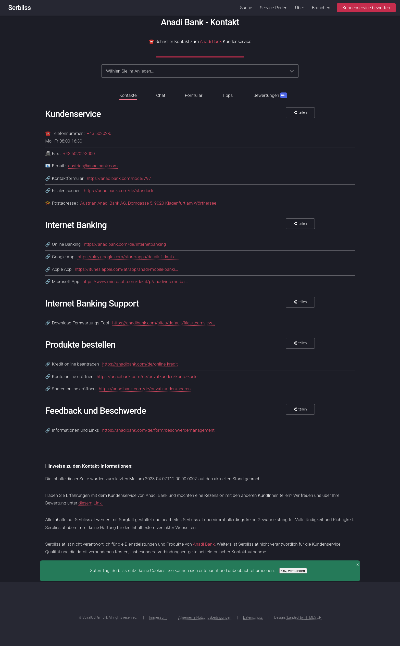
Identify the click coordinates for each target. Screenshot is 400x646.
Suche (246, 7)
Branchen (321, 7)
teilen (302, 112)
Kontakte (128, 95)
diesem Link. (90, 503)
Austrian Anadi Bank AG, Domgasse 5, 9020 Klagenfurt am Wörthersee (148, 203)
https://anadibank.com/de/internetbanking (125, 244)
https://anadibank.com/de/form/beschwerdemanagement (158, 430)
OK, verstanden (293, 571)
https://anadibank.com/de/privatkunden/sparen (145, 388)
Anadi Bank (211, 41)
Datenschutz (252, 617)
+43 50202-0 (99, 133)
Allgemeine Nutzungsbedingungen (204, 617)
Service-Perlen (273, 7)
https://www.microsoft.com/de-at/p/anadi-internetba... (135, 281)
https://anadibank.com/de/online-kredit (140, 364)
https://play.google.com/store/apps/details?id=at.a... (128, 256)
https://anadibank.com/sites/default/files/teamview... (163, 322)
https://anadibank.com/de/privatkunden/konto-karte (147, 376)
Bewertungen (270, 95)
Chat (160, 95)
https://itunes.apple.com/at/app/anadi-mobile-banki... (126, 269)
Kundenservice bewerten (366, 7)
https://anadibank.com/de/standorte (119, 190)
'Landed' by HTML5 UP (303, 617)
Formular (194, 95)
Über (299, 7)
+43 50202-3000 (79, 153)
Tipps (227, 95)
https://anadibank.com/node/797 (119, 178)
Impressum (158, 617)
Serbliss (19, 7)
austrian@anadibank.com (93, 165)
